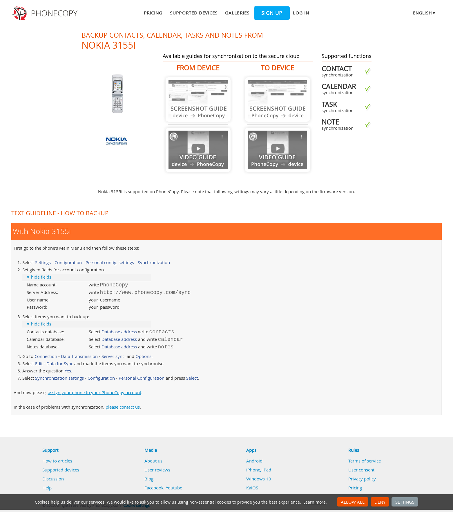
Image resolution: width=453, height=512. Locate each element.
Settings (404, 502)
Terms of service (364, 461)
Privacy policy (362, 479)
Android (254, 461)
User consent (361, 470)
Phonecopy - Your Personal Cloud (45, 13)
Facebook (154, 488)
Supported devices (194, 13)
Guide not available (198, 99)
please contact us (123, 407)
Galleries (237, 13)
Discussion (53, 479)
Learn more (314, 502)
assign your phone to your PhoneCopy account (94, 392)
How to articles (57, 461)
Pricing (153, 13)
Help (47, 488)
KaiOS (252, 488)
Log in (301, 13)
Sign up (271, 13)
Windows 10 (258, 479)
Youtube (174, 488)
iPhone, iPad (258, 470)
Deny (379, 502)
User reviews (157, 470)
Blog (148, 479)
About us (153, 461)
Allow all (353, 502)
